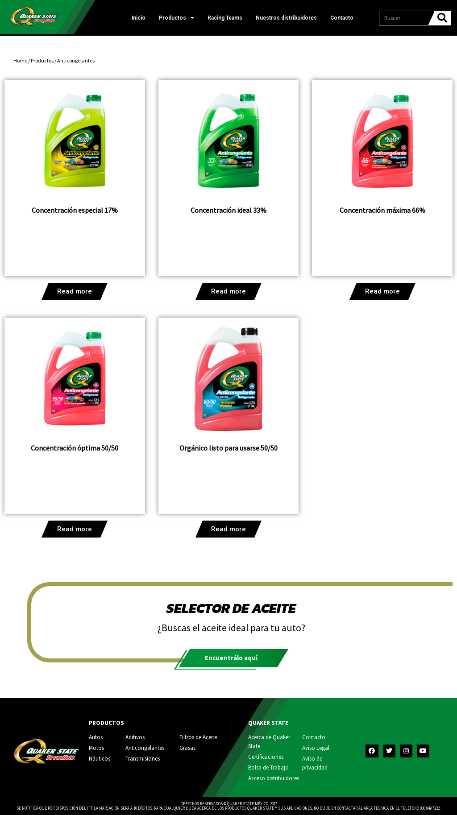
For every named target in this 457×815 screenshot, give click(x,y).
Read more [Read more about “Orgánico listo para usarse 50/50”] (228, 529)
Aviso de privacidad (315, 763)
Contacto (341, 18)
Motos (96, 748)
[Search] (442, 18)
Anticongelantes (144, 748)
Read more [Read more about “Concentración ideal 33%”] (228, 291)
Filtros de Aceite (198, 737)
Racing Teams (225, 18)
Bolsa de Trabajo (268, 767)
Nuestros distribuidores (286, 18)
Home (20, 60)
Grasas (187, 748)
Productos (176, 18)
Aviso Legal (315, 748)
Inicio (138, 18)
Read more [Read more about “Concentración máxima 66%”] (382, 291)
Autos (96, 737)
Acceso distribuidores (273, 778)
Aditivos (135, 737)
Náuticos (99, 758)
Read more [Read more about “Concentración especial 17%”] (74, 291)
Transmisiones (142, 758)
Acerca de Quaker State (269, 741)
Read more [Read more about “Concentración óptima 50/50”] (74, 529)
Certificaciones (265, 757)
